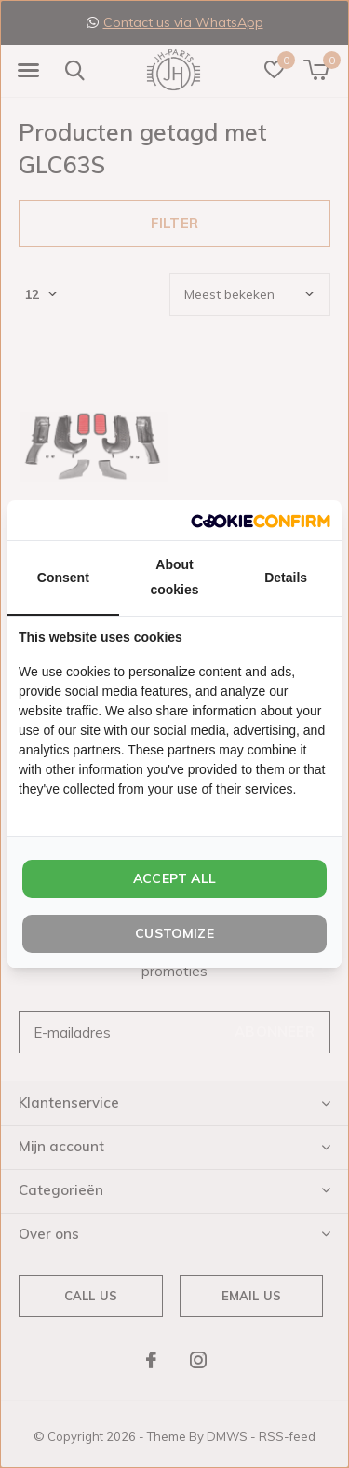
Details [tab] (285, 577)
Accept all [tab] (174, 878)
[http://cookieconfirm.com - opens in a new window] (260, 520)
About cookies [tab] (174, 577)
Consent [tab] (63, 577)
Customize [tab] (174, 933)
